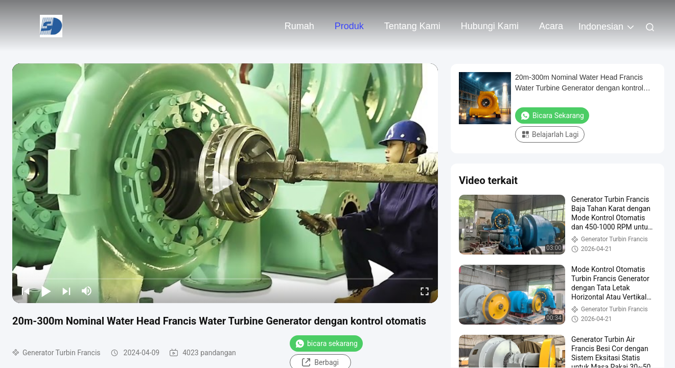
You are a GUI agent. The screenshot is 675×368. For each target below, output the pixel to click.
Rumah (299, 26)
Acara (551, 26)
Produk (349, 26)
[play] (225, 183)
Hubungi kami (490, 26)
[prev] (25, 290)
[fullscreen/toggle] (424, 290)
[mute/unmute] (87, 290)
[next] (66, 290)
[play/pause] (46, 290)
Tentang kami (412, 26)
